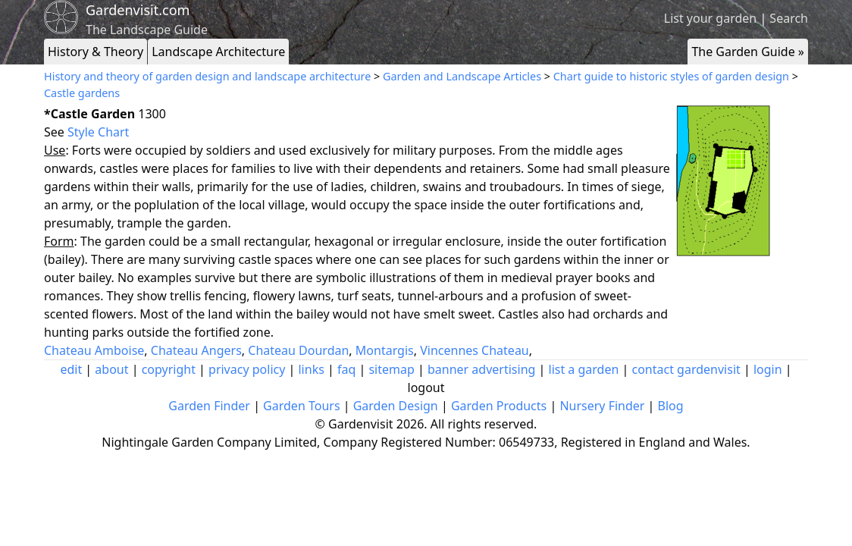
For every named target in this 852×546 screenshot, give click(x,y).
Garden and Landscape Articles (462, 76)
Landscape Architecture (218, 51)
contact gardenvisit (686, 369)
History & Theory (95, 51)
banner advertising (481, 369)
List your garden (710, 18)
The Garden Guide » (747, 51)
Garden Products (499, 405)
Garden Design (395, 405)
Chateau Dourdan (298, 350)
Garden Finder (209, 405)
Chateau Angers (196, 350)
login (767, 369)
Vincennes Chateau (474, 350)
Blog (671, 405)
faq (346, 369)
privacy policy (246, 369)
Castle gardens (82, 93)
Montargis (385, 350)
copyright (169, 369)
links (311, 369)
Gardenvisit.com (138, 10)
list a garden (584, 369)
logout (426, 387)
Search (788, 18)
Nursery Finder (601, 405)
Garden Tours (301, 405)
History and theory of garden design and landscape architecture (207, 76)
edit (71, 369)
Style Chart (98, 132)
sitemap (391, 369)
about (111, 369)
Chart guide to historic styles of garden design (671, 76)
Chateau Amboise (94, 350)
